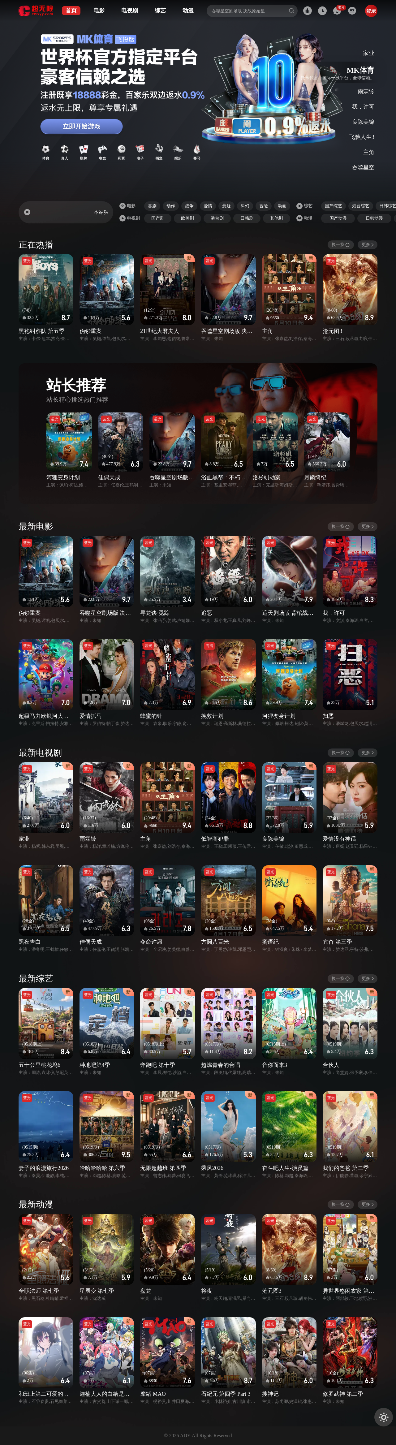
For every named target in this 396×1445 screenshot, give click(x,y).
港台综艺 (360, 206)
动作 (170, 206)
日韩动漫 (374, 218)
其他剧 (276, 218)
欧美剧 (187, 218)
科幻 (245, 206)
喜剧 (152, 206)
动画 (282, 206)
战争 (189, 206)
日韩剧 (246, 218)
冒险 (263, 206)
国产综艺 (333, 206)
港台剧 (217, 218)
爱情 (208, 206)
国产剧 (157, 218)
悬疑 (226, 206)
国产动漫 (338, 218)
